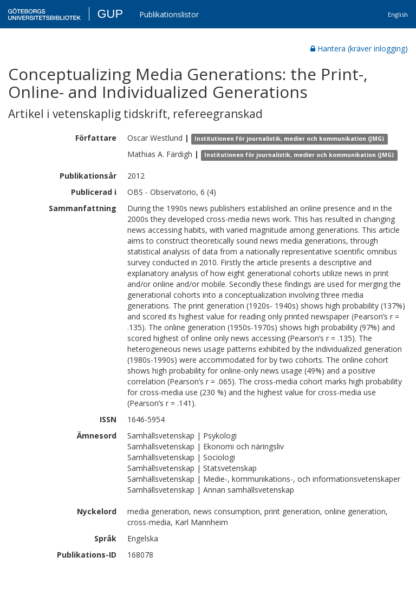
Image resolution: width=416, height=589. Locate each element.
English (398, 14)
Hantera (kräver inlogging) (359, 48)
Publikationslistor (169, 14)
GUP (110, 14)
